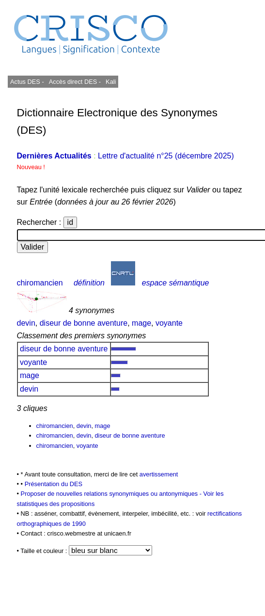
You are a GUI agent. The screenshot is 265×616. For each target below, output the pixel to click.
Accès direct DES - (75, 81)
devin (26, 323)
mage (141, 323)
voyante (169, 323)
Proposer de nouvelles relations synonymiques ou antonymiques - (112, 493)
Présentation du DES (54, 484)
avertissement (159, 474)
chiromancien (40, 283)
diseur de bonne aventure (83, 323)
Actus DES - (27, 81)
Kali (111, 81)
